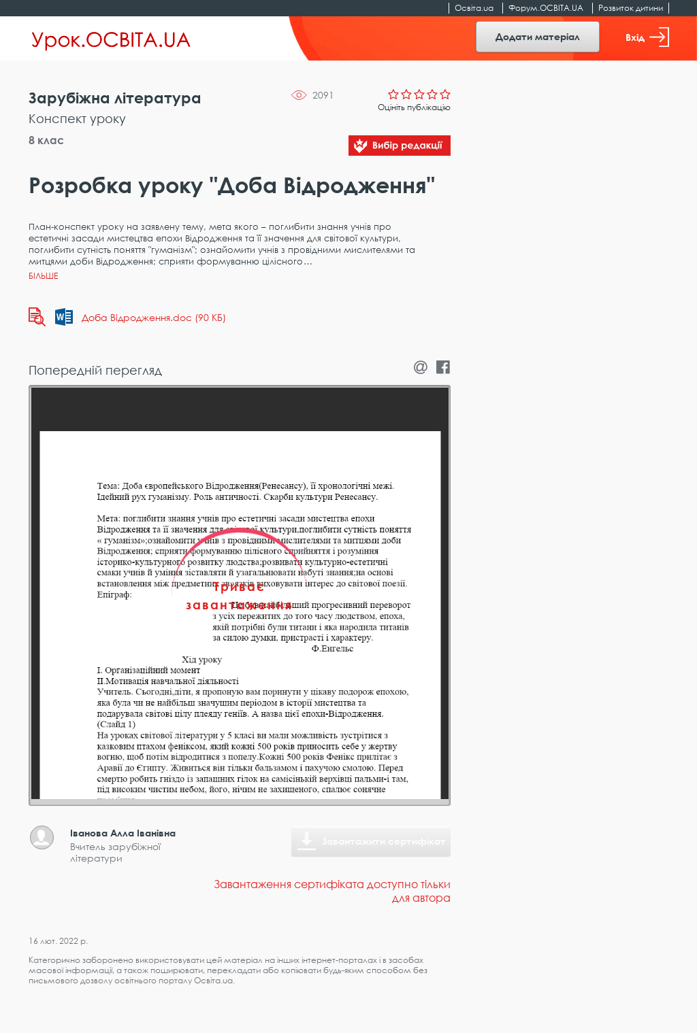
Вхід (647, 37)
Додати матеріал (538, 36)
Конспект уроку (77, 118)
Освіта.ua (474, 8)
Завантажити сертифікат (384, 841)
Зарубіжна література (115, 97)
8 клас (46, 140)
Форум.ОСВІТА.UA (545, 8)
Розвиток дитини (630, 8)
